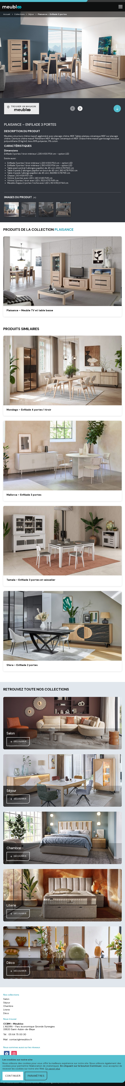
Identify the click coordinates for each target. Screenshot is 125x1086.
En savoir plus (52, 1068)
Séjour (31, 14)
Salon (6, 998)
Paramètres (36, 1076)
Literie (6, 1009)
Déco (6, 1013)
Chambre (8, 1006)
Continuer (12, 1076)
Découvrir (18, 741)
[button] (80, 108)
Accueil (6, 14)
